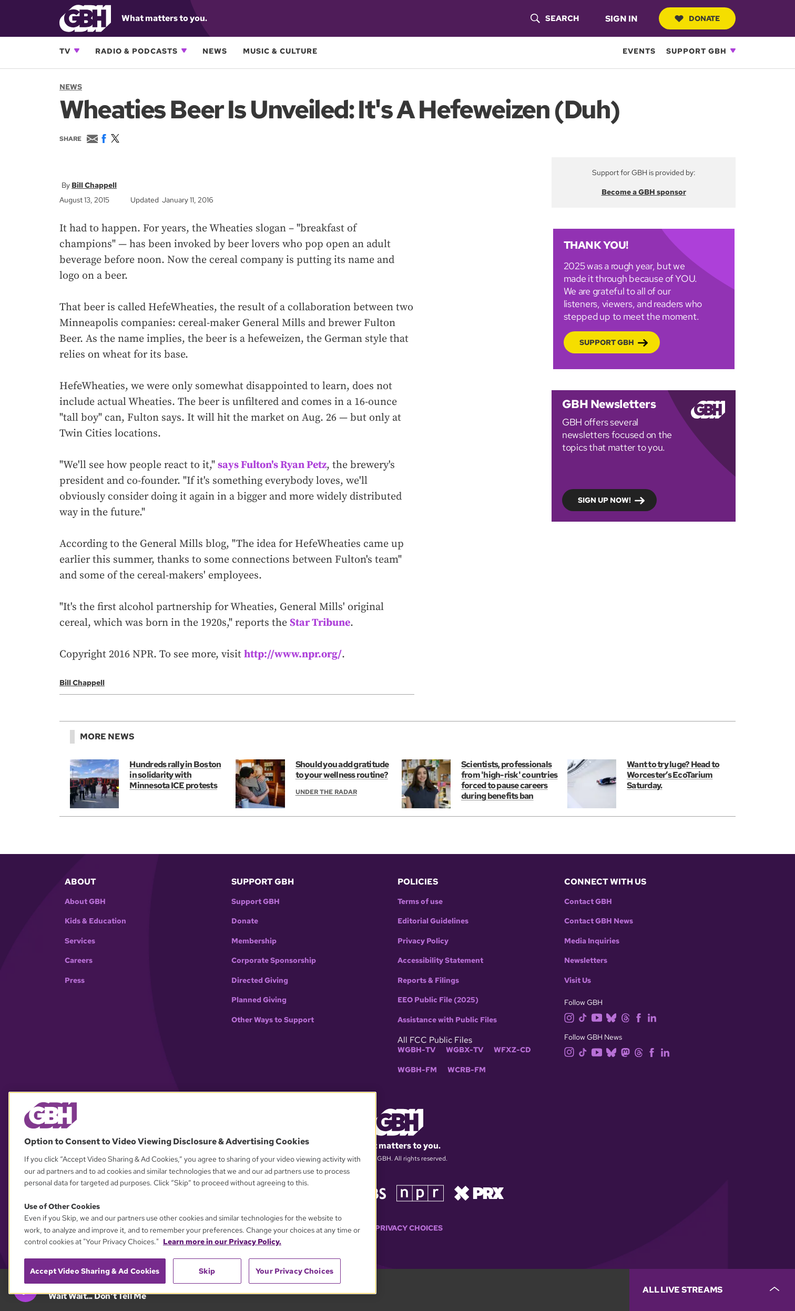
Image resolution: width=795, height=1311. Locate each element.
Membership (254, 941)
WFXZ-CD (512, 1049)
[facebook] (640, 1016)
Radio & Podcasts (136, 51)
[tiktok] (585, 1016)
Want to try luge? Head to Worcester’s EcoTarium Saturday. (673, 775)
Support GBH (696, 51)
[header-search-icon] (554, 18)
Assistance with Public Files (447, 1019)
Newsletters (585, 960)
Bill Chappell (94, 185)
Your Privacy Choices (397, 1228)
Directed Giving (259, 980)
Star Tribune (320, 622)
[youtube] (599, 1016)
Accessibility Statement (440, 960)
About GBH (85, 901)
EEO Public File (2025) (438, 999)
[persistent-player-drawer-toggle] (712, 1290)
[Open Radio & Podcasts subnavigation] (184, 50)
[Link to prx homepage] (479, 1192)
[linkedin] (654, 1016)
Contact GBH (588, 901)
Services (80, 941)
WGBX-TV (464, 1049)
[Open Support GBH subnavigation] (733, 50)
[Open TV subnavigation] (76, 50)
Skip (207, 1271)
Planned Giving (259, 999)
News (214, 51)
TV (64, 51)
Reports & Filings (428, 980)
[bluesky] (613, 1016)
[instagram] (571, 1016)
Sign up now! (604, 499)
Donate (697, 18)
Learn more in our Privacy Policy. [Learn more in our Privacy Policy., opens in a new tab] (222, 1241)
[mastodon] (627, 1051)
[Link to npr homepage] (420, 1192)
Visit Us (577, 980)
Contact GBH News (598, 921)
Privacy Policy (423, 941)
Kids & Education (95, 921)
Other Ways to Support (272, 1019)
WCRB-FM (466, 1069)
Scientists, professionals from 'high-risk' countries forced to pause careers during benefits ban (509, 780)
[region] (192, 1193)
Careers (79, 960)
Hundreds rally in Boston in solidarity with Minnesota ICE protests (175, 775)
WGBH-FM (417, 1069)
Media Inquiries (591, 941)
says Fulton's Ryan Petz (272, 465)
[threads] (627, 1016)
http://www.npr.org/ (293, 654)
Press (75, 980)
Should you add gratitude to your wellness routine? (342, 769)
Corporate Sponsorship (273, 960)
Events (639, 51)
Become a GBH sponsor (644, 192)
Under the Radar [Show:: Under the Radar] (326, 792)
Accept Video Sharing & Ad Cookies (95, 1271)
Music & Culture (280, 51)
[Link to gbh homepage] (85, 17)
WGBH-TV (416, 1049)
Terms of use (420, 901)
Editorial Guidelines (433, 921)
